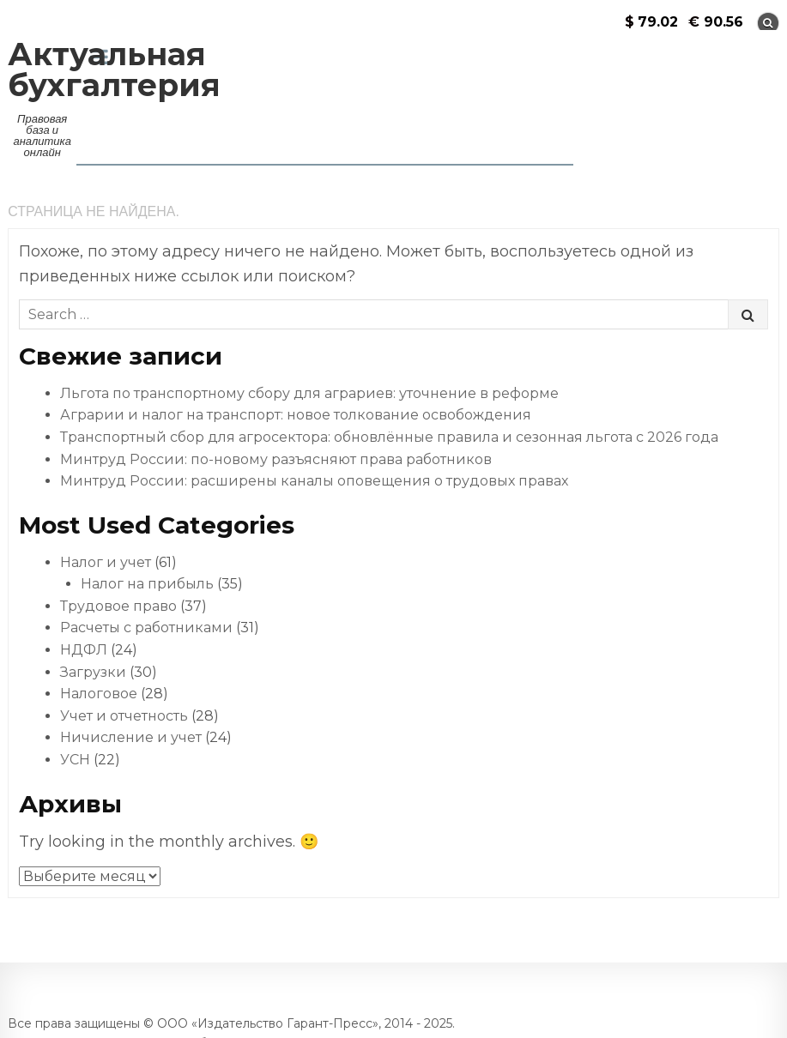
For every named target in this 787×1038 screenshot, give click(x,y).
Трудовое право (118, 606)
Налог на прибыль (147, 584)
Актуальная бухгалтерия (114, 69)
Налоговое (98, 693)
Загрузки (93, 672)
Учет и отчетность (124, 716)
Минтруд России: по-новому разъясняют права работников (276, 459)
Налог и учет (105, 562)
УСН (75, 759)
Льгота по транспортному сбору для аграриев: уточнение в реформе (309, 393)
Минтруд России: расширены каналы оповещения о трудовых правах (314, 481)
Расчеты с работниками (146, 627)
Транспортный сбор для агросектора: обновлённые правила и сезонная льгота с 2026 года (389, 437)
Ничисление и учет (131, 737)
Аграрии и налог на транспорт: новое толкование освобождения (295, 415)
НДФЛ (83, 650)
